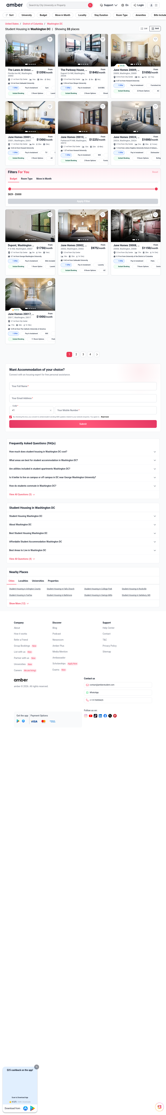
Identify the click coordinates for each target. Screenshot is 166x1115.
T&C (105, 865)
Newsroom (58, 865)
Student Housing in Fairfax (20, 820)
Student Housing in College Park (98, 814)
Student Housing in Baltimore (59, 820)
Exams (56, 895)
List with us (19, 877)
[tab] (13, 267)
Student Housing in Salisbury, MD (136, 820)
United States (12, 24)
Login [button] (138, 5)
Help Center (108, 853)
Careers (18, 895)
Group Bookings (22, 871)
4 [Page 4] (90, 579)
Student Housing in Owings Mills (98, 820)
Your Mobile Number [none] (68, 635)
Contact (107, 859)
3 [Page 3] (83, 579)
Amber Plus (58, 871)
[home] (14, 5)
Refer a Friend (21, 865)
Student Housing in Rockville (134, 814)
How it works (20, 859)
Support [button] (108, 5)
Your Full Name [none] (20, 611)
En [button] (124, 5)
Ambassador (59, 883)
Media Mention (60, 877)
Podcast (57, 859)
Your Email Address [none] (22, 623)
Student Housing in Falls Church (60, 814)
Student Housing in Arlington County (25, 814)
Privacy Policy (110, 871)
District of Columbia (33, 24)
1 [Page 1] (69, 579)
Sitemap (107, 877)
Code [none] (15, 635)
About (17, 853)
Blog (55, 853)
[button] (36, 1067)
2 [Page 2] (76, 579)
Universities (20, 889)
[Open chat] (145, 1104)
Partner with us (21, 883)
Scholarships (59, 888)
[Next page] (97, 579)
